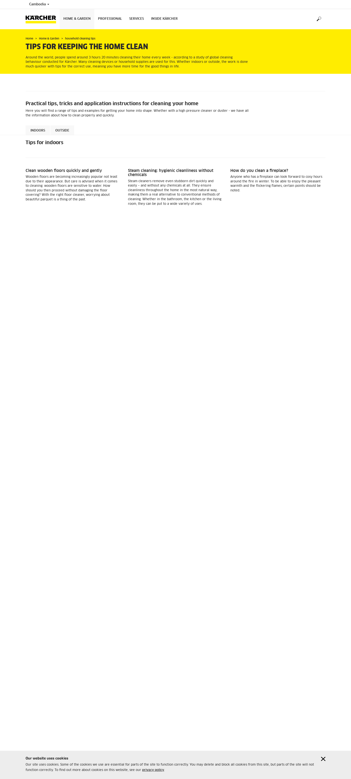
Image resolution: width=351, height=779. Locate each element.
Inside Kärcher (164, 18)
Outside (62, 130)
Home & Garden (77, 18)
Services (136, 18)
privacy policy (153, 770)
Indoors (37, 130)
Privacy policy (36, 674)
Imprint (31, 665)
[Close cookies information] (323, 759)
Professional (110, 18)
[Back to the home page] (43, 19)
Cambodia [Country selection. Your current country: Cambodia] (39, 4)
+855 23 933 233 (195, 686)
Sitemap (32, 669)
